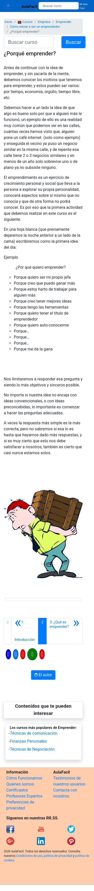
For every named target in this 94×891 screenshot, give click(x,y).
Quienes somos (20, 784)
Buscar (73, 42)
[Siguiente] (64, 631)
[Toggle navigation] (8, 5)
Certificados (17, 790)
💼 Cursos (25, 22)
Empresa (44, 22)
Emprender (63, 22)
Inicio (8, 22)
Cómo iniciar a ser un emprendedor (35, 26)
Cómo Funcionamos (24, 778)
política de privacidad (58, 856)
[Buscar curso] (58, 5)
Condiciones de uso (29, 856)
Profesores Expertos (24, 796)
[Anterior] (24, 631)
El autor (43, 674)
